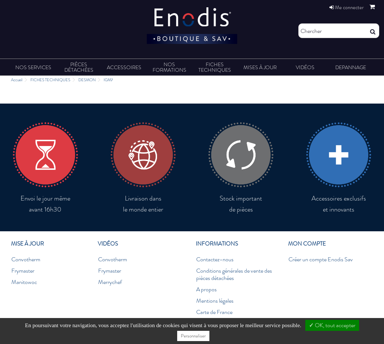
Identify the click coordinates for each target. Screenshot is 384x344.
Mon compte (307, 244)
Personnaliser (193, 335)
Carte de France (214, 312)
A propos (206, 289)
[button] (33, 67)
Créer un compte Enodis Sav (320, 259)
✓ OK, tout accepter (332, 325)
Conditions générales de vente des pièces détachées (234, 274)
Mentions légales (215, 300)
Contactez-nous (215, 259)
